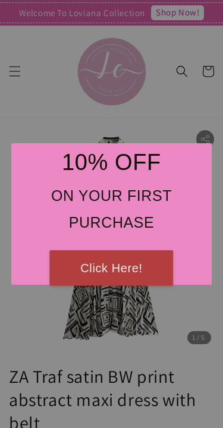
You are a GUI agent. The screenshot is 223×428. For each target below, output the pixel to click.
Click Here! (111, 268)
